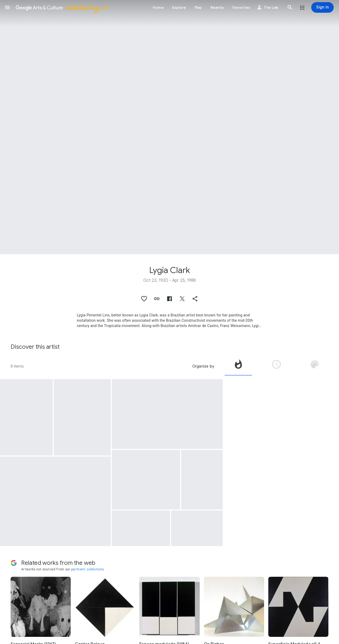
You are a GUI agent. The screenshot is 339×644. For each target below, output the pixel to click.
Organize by (203, 366)
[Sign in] (322, 7)
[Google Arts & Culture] (62, 7)
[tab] (238, 366)
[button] (7, 7)
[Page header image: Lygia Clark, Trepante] (169, 127)
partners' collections (87, 569)
